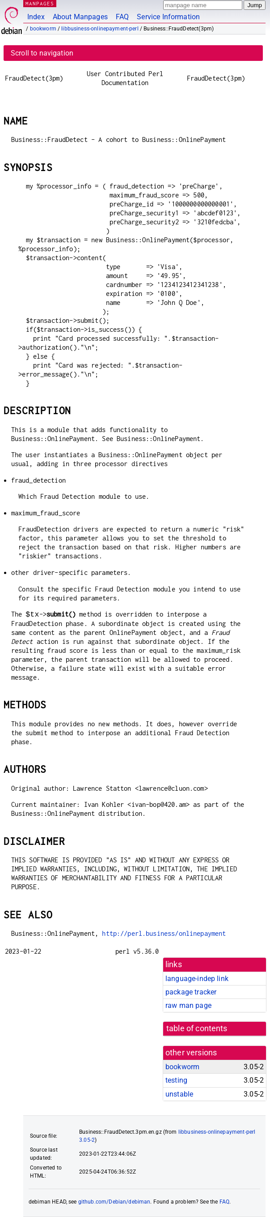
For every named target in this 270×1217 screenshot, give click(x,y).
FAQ (122, 17)
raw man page (188, 1005)
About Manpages (80, 17)
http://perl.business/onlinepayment (164, 933)
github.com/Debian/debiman (114, 1202)
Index (36, 17)
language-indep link (196, 978)
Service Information (168, 17)
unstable (179, 1094)
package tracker (190, 992)
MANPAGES (39, 3)
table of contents (197, 1028)
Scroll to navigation (42, 53)
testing (176, 1080)
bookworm (43, 29)
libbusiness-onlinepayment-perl (100, 29)
